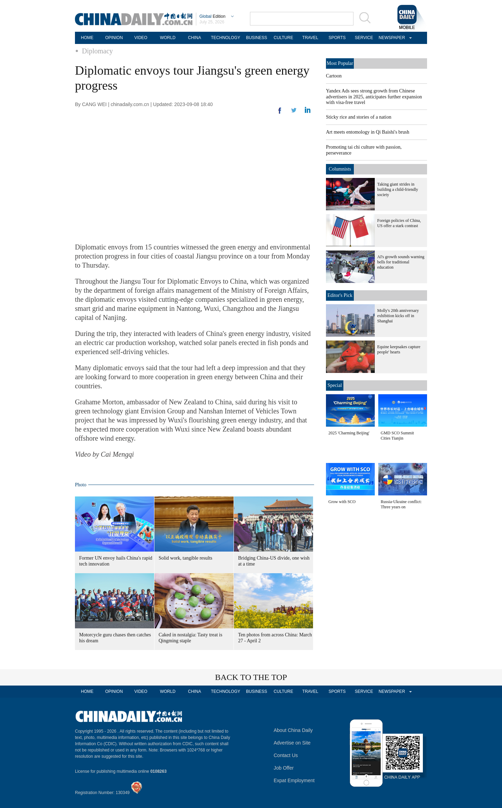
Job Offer (284, 768)
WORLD (168, 37)
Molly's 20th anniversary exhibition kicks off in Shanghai (398, 315)
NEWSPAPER (391, 37)
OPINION (114, 37)
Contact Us (286, 755)
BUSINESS (256, 37)
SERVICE (364, 37)
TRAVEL (310, 37)
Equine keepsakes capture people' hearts (398, 349)
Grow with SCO (342, 501)
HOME (87, 37)
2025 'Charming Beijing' (349, 433)
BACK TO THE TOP (251, 677)
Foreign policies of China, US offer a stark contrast (399, 223)
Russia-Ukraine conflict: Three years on (401, 504)
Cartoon (334, 75)
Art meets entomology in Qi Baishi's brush (367, 132)
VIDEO (140, 37)
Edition (212, 16)
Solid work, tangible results (185, 558)
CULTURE (283, 37)
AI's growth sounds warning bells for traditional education (400, 262)
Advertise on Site (292, 743)
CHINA (194, 37)
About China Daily (293, 730)
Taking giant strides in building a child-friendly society (397, 189)
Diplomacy (97, 51)
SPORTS (336, 37)
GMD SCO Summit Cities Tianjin (397, 436)
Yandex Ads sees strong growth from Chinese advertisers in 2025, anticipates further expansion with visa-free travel (374, 96)
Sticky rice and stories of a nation (358, 117)
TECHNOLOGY (225, 37)
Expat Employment (294, 780)
